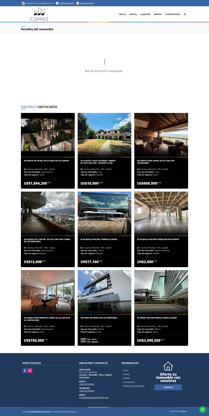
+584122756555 (66, 3)
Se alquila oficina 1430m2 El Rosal (99, 239)
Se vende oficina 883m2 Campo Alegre (157, 318)
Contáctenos (172, 14)
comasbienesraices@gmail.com (94, 397)
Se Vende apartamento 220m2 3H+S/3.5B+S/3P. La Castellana (47, 319)
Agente (158, 14)
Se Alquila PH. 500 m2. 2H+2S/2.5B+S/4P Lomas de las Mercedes (47, 240)
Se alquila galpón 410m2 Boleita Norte (158, 239)
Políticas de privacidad (133, 386)
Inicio (122, 14)
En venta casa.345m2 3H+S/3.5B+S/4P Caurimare (155, 162)
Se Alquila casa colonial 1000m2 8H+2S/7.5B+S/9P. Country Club (98, 162)
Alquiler (145, 14)
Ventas (133, 14)
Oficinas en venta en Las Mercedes (99, 318)
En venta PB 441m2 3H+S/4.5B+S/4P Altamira (46, 161)
